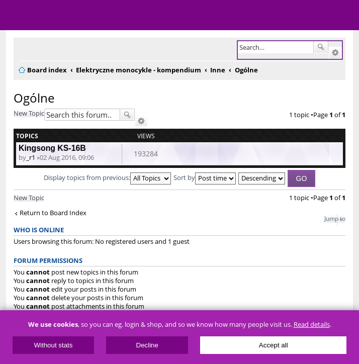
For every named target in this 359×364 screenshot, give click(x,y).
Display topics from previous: (107, 177)
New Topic (29, 113)
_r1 (30, 157)
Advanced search (335, 53)
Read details (312, 324)
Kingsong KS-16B (52, 148)
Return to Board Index (53, 213)
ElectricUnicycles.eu (73, 16)
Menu (15, 15)
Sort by (204, 177)
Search (320, 47)
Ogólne (34, 97)
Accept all (273, 345)
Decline (147, 345)
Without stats (53, 345)
